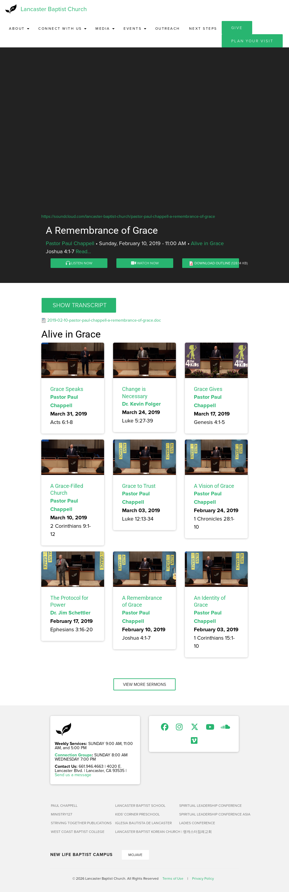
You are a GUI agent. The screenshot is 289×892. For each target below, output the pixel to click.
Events (135, 28)
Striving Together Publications (80, 822)
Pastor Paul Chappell (70, 243)
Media (105, 28)
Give (237, 27)
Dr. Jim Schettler (70, 613)
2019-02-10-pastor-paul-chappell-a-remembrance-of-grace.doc (104, 320)
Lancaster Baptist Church (54, 9)
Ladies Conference (197, 822)
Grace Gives (208, 389)
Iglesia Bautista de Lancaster (143, 822)
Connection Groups (73, 755)
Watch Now (145, 263)
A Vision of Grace (214, 486)
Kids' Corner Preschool (137, 814)
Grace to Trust (139, 486)
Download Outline (212, 263)
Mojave (135, 854)
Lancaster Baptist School (140, 805)
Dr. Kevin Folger (141, 404)
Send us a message (73, 775)
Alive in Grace (207, 243)
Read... (83, 251)
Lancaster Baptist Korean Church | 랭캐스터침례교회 (145, 831)
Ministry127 (61, 814)
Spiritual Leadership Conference (209, 805)
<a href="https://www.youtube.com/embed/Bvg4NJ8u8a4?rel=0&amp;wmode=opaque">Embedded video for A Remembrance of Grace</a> (144, 150)
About (19, 28)
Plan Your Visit (252, 41)
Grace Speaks (66, 389)
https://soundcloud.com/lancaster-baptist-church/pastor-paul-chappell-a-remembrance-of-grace (128, 216)
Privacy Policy (203, 878)
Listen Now (79, 263)
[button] (79, 305)
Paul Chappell (64, 805)
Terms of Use (172, 878)
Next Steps (203, 28)
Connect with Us (62, 28)
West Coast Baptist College (77, 831)
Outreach (167, 28)
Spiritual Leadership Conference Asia (209, 814)
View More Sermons (144, 684)
